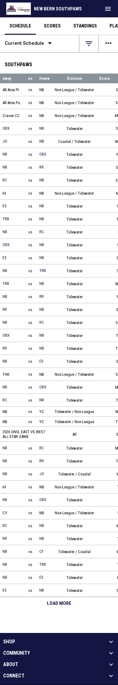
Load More (59, 603)
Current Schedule (29, 43)
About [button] (10, 664)
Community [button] (16, 653)
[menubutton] (108, 9)
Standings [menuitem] (85, 26)
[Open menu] (108, 43)
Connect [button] (14, 675)
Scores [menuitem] (52, 26)
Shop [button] (9, 641)
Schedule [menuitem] (20, 26)
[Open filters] (88, 43)
